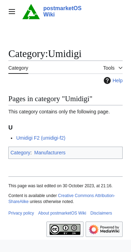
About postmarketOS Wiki (62, 213)
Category (20, 152)
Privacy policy (21, 213)
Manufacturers (49, 152)
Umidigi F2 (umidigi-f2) (40, 138)
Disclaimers (101, 213)
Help (112, 80)
